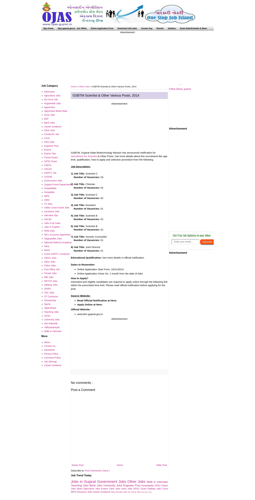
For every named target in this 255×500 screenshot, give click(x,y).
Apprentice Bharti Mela (55, 111)
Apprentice (49, 107)
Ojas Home (48, 28)
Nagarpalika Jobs (53, 238)
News (80, 488)
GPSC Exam (140, 488)
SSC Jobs (49, 292)
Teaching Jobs (80, 485)
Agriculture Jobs (92, 488)
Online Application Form (102, 28)
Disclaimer (49, 350)
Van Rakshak (51, 323)
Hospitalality (147, 485)
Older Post (161, 465)
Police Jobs (50, 265)
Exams (105, 488)
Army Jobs (127, 488)
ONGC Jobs (50, 258)
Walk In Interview (157, 481)
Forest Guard (51, 157)
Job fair (48, 219)
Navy (113, 492)
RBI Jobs (49, 277)
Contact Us (49, 346)
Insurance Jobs (85, 492)
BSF (46, 118)
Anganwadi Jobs (52, 103)
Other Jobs (84, 86)
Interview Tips (146, 492)
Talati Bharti (50, 308)
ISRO (47, 200)
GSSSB (48, 176)
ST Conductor (51, 296)
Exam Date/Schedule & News (193, 28)
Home (120, 465)
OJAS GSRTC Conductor (57, 254)
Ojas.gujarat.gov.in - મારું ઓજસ (72, 28)
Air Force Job (134, 492)
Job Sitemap (50, 361)
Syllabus (172, 28)
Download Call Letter (127, 28)
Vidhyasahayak (52, 327)
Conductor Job (51, 134)
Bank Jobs (96, 485)
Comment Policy (52, 357)
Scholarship (50, 300)
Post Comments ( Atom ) (97, 470)
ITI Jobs (48, 204)
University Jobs (113, 485)
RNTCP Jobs (50, 281)
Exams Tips (50, 153)
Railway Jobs (155, 488)
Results (160, 28)
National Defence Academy (58, 242)
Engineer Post (132, 485)
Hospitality (49, 192)
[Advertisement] (127, 57)
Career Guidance (102, 492)
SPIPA (47, 288)
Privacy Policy (51, 353)
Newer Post (77, 465)
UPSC (158, 485)
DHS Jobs (49, 142)
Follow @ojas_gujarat (180, 89)
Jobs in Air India (52, 223)
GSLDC (48, 169)
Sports (47, 304)
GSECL (48, 165)
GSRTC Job (50, 173)
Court (165, 488)
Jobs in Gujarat (84, 482)
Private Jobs (122, 492)
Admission (49, 91)
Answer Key (146, 28)
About (47, 342)
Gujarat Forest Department (57, 184)
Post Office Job (52, 269)
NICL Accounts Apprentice (57, 234)
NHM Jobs (49, 230)
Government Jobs (112, 482)
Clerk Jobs (115, 488)
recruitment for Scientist (84, 156)
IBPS (74, 492)
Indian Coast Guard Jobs (56, 207)
